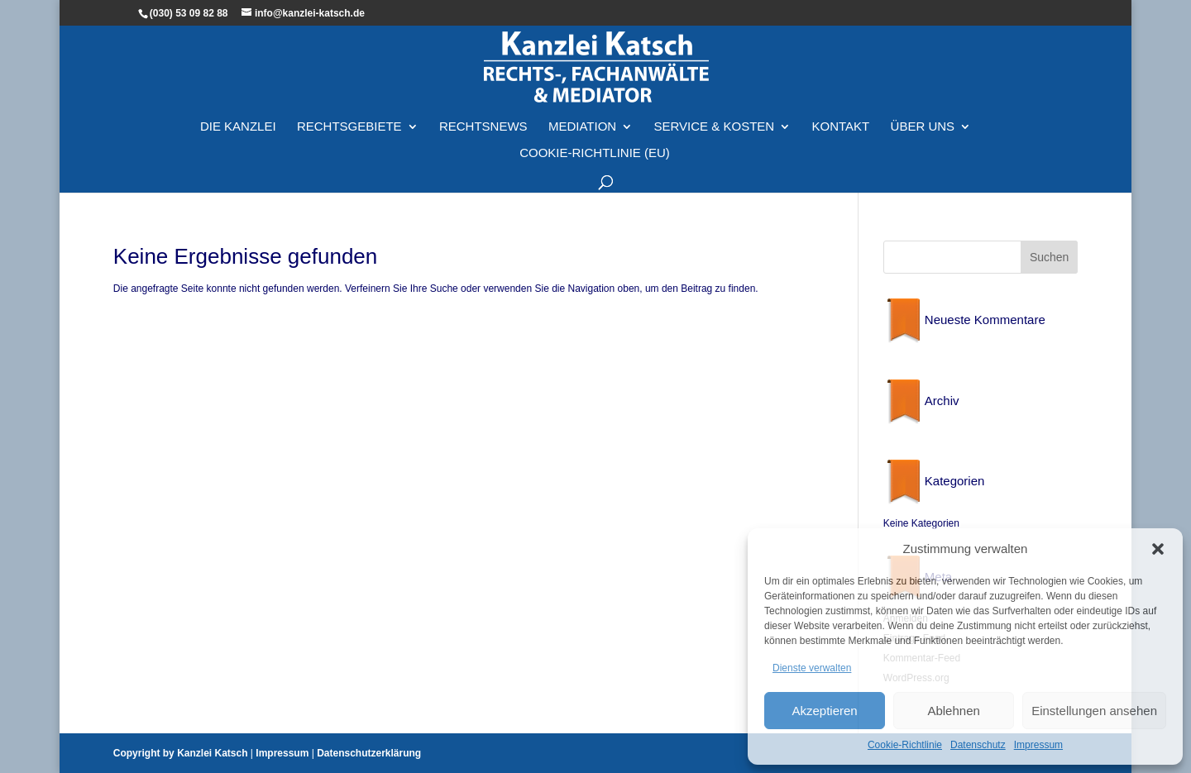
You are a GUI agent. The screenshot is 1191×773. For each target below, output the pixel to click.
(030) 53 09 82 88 (189, 13)
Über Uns (923, 127)
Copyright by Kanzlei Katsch (180, 753)
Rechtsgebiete (349, 127)
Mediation (582, 127)
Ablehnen (953, 711)
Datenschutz (978, 745)
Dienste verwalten (811, 668)
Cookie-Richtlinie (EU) (594, 153)
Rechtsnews (483, 127)
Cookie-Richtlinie (905, 745)
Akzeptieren (824, 711)
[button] (1158, 549)
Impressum (1038, 745)
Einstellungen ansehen (1094, 711)
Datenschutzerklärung (369, 753)
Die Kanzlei (238, 127)
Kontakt (841, 127)
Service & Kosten (714, 127)
